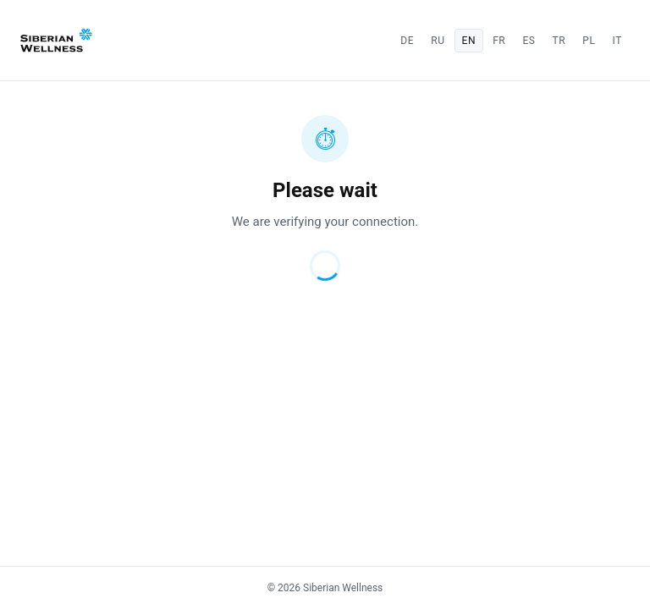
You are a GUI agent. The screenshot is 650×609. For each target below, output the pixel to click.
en (469, 41)
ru (437, 41)
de (407, 41)
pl (588, 41)
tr (559, 41)
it (617, 41)
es (528, 41)
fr (499, 41)
